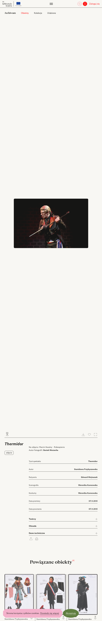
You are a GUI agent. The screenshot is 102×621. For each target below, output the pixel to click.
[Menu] (51, 3)
